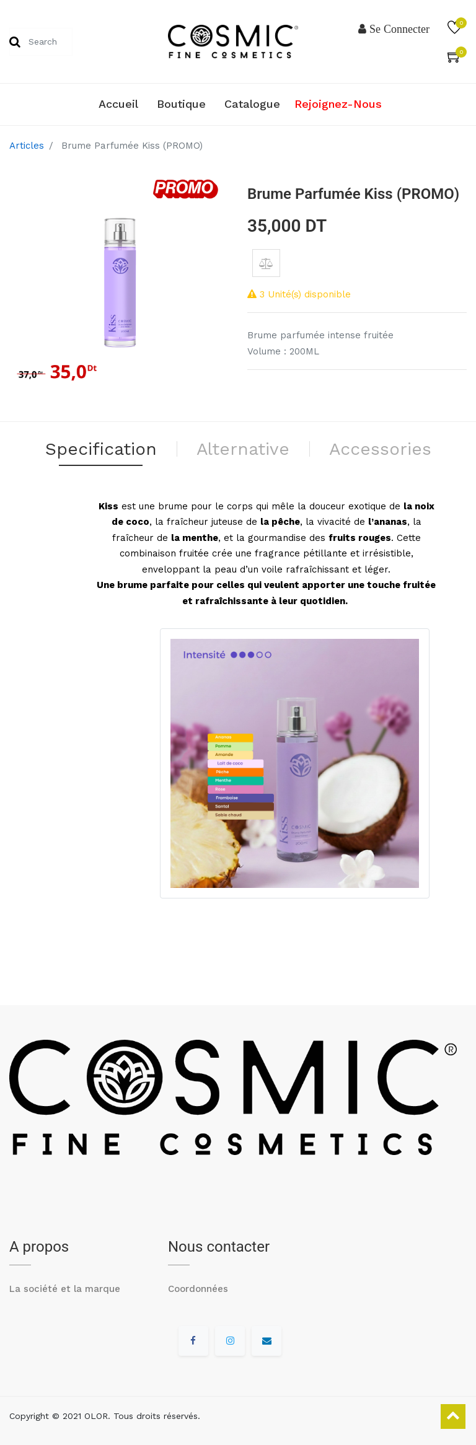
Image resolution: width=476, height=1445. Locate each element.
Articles (26, 145)
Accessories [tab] (380, 449)
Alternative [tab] (242, 449)
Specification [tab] (101, 449)
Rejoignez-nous (338, 103)
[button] (266, 263)
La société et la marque (64, 1288)
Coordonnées (198, 1288)
